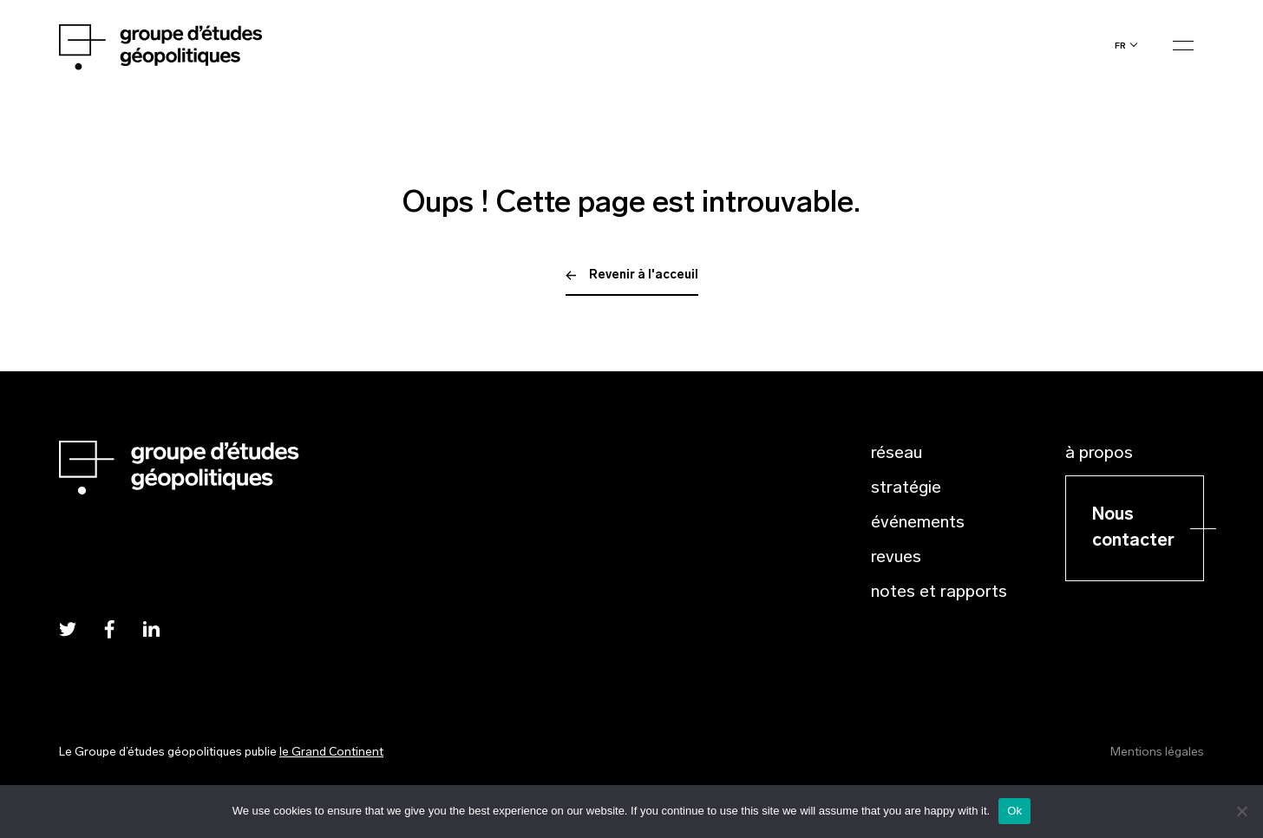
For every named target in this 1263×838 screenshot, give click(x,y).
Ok (1014, 810)
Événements (918, 523)
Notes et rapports (939, 592)
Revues (896, 557)
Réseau (896, 453)
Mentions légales (1157, 752)
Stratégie (906, 488)
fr (1120, 45)
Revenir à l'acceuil (632, 275)
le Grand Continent (331, 752)
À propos (1099, 453)
